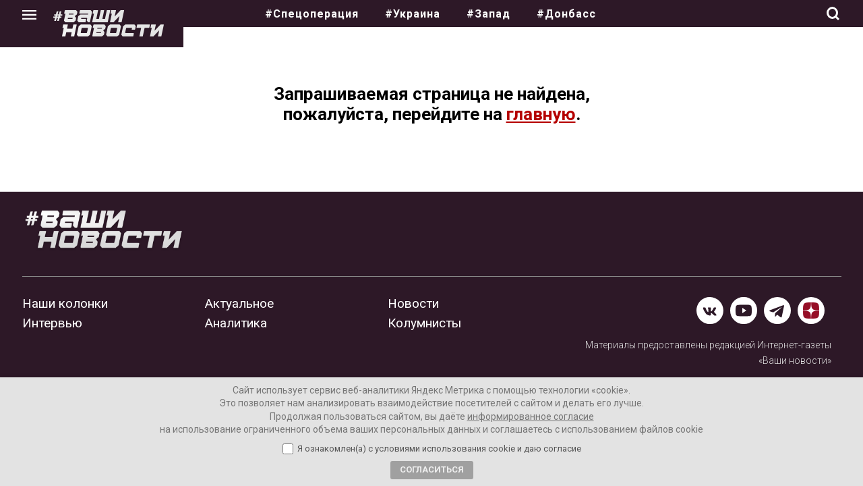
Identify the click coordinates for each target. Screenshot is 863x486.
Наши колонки (65, 303)
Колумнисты (424, 323)
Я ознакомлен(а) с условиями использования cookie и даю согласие (439, 449)
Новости (413, 303)
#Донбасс (566, 13)
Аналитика (236, 323)
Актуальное (239, 303)
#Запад (488, 13)
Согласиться (432, 469)
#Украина (412, 13)
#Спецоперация (312, 13)
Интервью (52, 323)
